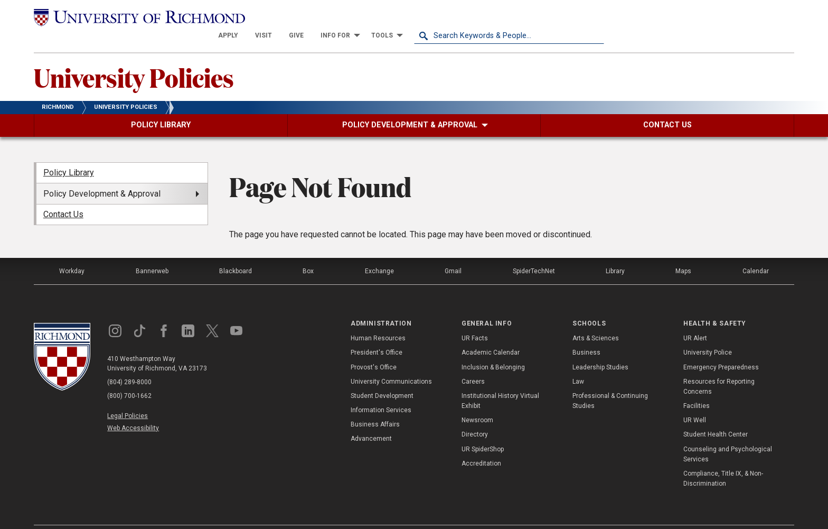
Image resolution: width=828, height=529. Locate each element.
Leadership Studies (600, 348)
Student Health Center (715, 416)
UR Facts (475, 319)
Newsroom (477, 401)
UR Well (694, 401)
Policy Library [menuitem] (68, 154)
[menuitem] (418, 17)
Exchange (379, 252)
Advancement (371, 420)
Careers (473, 362)
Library (615, 252)
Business (586, 334)
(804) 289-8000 (129, 363)
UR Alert (695, 319)
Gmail (453, 252)
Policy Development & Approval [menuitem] (102, 175)
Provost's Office (374, 348)
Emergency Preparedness (721, 348)
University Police (707, 334)
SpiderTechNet (534, 252)
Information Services (381, 391)
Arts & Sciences (595, 319)
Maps (683, 252)
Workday (71, 252)
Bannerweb (152, 252)
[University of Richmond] (129, 16)
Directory (475, 416)
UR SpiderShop (483, 430)
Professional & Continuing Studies (610, 382)
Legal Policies (127, 397)
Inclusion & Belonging (493, 348)
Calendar (755, 252)
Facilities (696, 387)
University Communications (391, 362)
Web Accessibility (133, 409)
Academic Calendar (491, 334)
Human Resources (378, 319)
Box (308, 252)
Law (578, 362)
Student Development (382, 377)
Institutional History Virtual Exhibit (500, 382)
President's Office (376, 334)
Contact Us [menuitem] (63, 196)
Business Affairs (375, 406)
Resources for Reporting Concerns (719, 367)
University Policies (134, 58)
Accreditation (481, 445)
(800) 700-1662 (129, 376)
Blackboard (235, 252)
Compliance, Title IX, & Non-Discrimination (723, 460)
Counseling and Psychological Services (727, 435)
